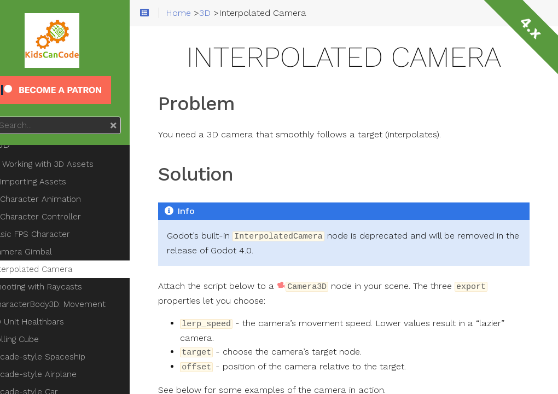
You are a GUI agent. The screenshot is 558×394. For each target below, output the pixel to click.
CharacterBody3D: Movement (75, 304)
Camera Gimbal (48, 252)
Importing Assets (59, 182)
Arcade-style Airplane (60, 374)
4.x (530, 27)
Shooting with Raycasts (63, 287)
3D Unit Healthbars (54, 322)
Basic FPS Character (57, 234)
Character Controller (66, 217)
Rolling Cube (41, 339)
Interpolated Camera (58, 269)
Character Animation (66, 199)
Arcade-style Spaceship (65, 357)
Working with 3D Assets (69, 164)
